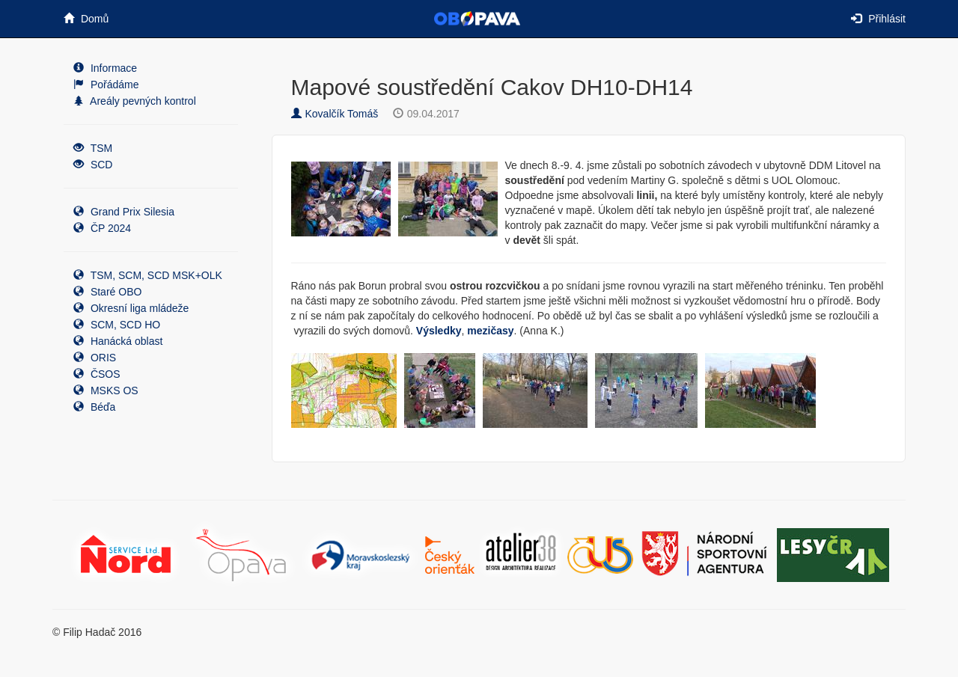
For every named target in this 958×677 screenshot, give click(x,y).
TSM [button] (92, 148)
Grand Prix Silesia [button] (123, 212)
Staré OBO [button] (107, 292)
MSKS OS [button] (105, 390)
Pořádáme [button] (105, 85)
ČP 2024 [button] (102, 228)
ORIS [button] (94, 358)
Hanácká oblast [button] (117, 341)
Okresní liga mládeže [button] (131, 308)
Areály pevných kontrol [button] (134, 101)
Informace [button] (105, 68)
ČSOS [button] (96, 374)
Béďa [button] (94, 407)
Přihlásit (878, 19)
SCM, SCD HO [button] (116, 325)
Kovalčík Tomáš (335, 114)
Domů (86, 19)
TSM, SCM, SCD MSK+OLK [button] (147, 275)
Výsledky (439, 331)
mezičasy (490, 331)
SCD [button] (92, 165)
